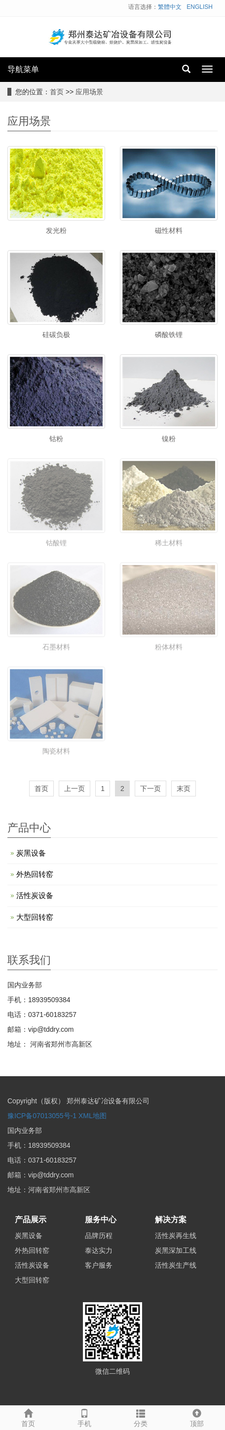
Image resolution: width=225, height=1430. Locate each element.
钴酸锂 (56, 543)
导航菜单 (23, 69)
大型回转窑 (34, 917)
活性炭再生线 (175, 1236)
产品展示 (30, 1219)
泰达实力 (98, 1250)
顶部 (197, 1417)
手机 (84, 1417)
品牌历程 (98, 1236)
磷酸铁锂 (169, 335)
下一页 (150, 788)
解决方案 (171, 1219)
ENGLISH (200, 6)
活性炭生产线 (175, 1265)
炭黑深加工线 (175, 1250)
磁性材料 (169, 230)
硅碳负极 (56, 335)
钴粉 (56, 439)
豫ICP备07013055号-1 (41, 1116)
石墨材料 (56, 647)
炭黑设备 (31, 853)
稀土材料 (169, 543)
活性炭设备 (34, 895)
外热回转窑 (34, 874)
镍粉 (169, 439)
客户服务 (98, 1265)
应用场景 (89, 92)
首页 (57, 92)
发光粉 (56, 230)
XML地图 (92, 1116)
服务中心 (100, 1219)
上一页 (74, 788)
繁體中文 (170, 6)
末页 (183, 788)
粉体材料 (169, 647)
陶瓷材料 (56, 751)
